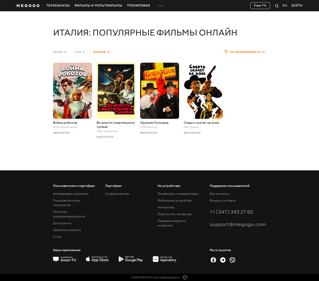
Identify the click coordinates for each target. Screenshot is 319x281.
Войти (297, 6)
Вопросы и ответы (223, 201)
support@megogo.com (238, 224)
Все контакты (219, 194)
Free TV (260, 6)
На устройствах (169, 186)
